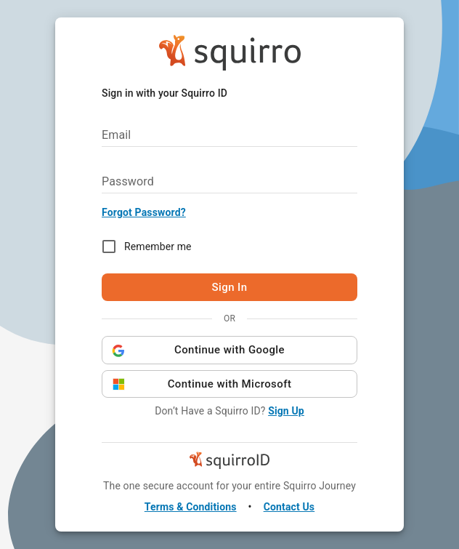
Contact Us (289, 507)
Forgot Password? (144, 212)
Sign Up (286, 411)
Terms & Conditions (191, 507)
